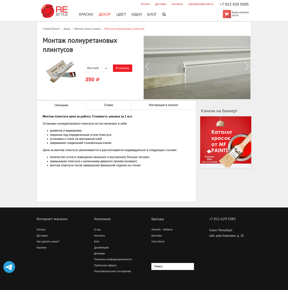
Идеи (137, 15)
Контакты (177, 4)
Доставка (160, 4)
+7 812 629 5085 (234, 4)
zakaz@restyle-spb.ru (200, 4)
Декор (104, 15)
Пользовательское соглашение (112, 271)
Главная (51, 28)
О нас (97, 229)
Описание (61, 105)
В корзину (122, 68)
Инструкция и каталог (163, 105)
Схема (108, 105)
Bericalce (156, 235)
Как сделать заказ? (48, 241)
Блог (152, 15)
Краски (86, 15)
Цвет (121, 15)
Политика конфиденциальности (113, 259)
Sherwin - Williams (161, 229)
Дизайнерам (101, 247)
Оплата (145, 4)
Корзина (41, 247)
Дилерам (99, 253)
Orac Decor (158, 241)
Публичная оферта (105, 265)
